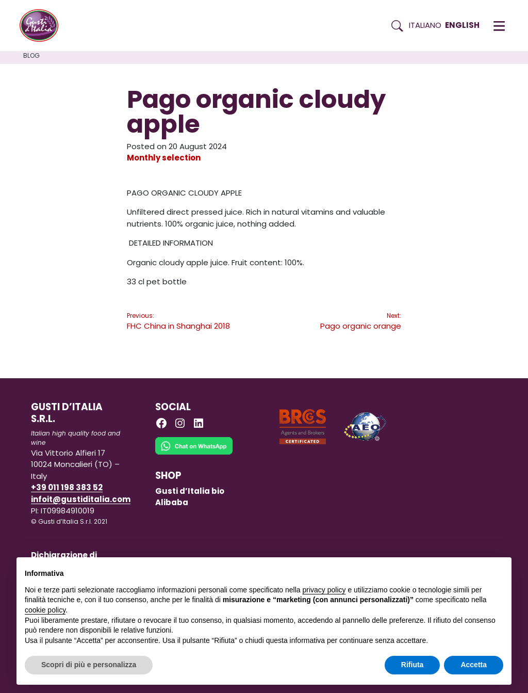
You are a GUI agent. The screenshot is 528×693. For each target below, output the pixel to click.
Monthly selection (164, 157)
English (462, 25)
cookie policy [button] (45, 610)
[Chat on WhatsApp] (194, 452)
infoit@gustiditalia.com (80, 499)
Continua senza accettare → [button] (455, 570)
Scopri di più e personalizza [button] (88, 664)
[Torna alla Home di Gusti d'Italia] (43, 25)
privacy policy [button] (324, 590)
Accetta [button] (473, 664)
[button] (499, 26)
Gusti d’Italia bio (189, 491)
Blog (31, 55)
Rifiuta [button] (412, 664)
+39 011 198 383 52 (67, 487)
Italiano (425, 25)
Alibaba (171, 502)
